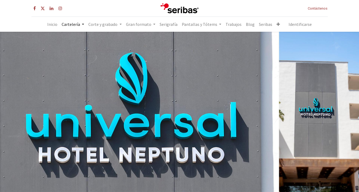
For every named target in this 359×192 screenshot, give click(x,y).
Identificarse (300, 24)
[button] (278, 24)
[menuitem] (52, 24)
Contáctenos (318, 8)
